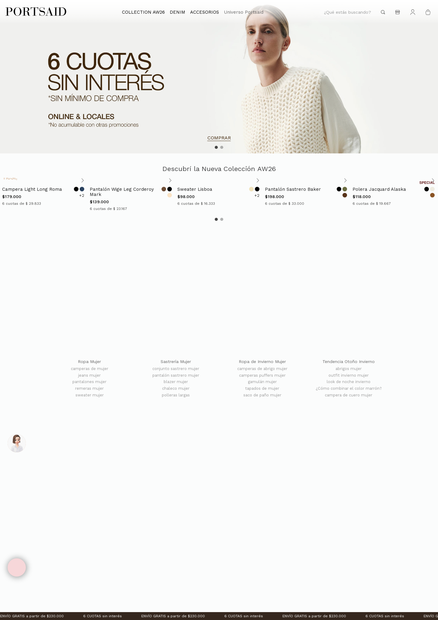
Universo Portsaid (243, 12)
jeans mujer (89, 375)
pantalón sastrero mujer (175, 375)
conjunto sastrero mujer (175, 369)
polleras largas (176, 395)
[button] (216, 147)
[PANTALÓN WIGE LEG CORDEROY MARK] (131, 194)
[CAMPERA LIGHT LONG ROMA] (44, 194)
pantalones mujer (89, 382)
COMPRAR (219, 138)
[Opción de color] (76, 189)
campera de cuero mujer (348, 395)
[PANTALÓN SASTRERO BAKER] (306, 194)
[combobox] (354, 12)
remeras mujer (89, 388)
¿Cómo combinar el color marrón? (349, 388)
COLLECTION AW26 (143, 12)
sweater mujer (89, 395)
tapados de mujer (262, 388)
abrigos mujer (348, 369)
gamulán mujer (262, 382)
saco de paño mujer (262, 395)
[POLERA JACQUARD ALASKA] (394, 194)
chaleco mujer (175, 388)
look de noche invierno (348, 382)
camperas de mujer (89, 369)
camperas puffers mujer (262, 375)
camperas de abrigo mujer (262, 369)
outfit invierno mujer (348, 375)
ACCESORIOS (204, 12)
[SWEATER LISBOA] (219, 194)
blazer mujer (176, 382)
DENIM (177, 12)
